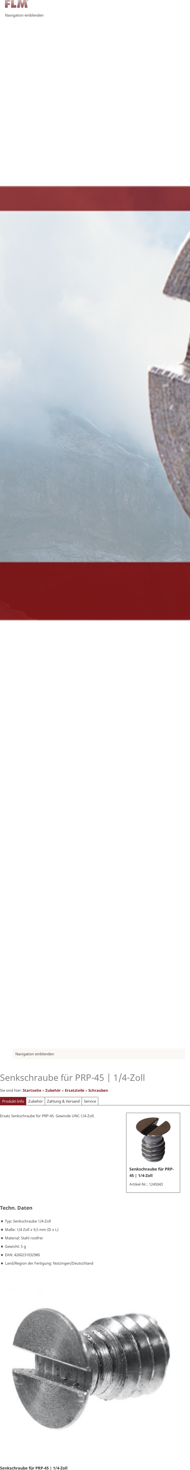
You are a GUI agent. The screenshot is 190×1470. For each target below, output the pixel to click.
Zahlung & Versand (63, 1101)
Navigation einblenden (24, 15)
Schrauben (98, 1090)
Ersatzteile (74, 1090)
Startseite (32, 1090)
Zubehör (53, 1090)
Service (90, 1101)
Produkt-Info (13, 1101)
